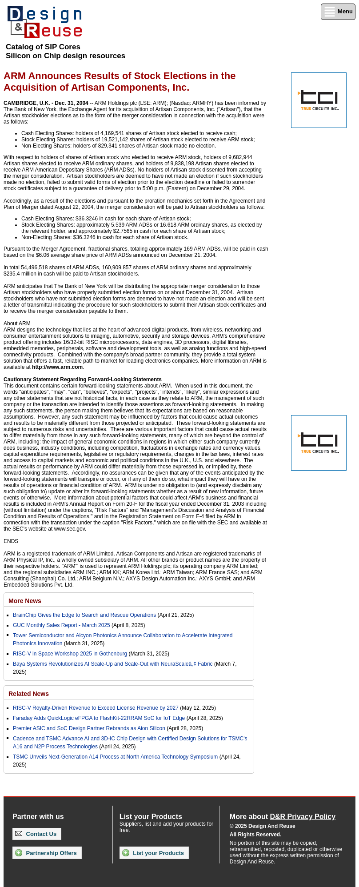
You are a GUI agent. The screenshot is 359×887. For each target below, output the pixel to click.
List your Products (153, 852)
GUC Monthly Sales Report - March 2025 (61, 625)
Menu (338, 11)
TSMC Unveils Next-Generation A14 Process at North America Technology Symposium (115, 757)
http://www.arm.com (57, 367)
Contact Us (35, 834)
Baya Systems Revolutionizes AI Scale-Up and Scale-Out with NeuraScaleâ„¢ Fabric (113, 664)
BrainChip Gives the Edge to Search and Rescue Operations (84, 615)
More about (282, 816)
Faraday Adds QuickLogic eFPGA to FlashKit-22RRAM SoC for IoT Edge (99, 718)
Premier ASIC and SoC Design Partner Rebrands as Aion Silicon (90, 728)
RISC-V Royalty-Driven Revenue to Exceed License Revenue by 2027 (96, 708)
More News (24, 600)
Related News (28, 693)
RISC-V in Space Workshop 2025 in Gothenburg (70, 654)
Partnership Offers (46, 852)
